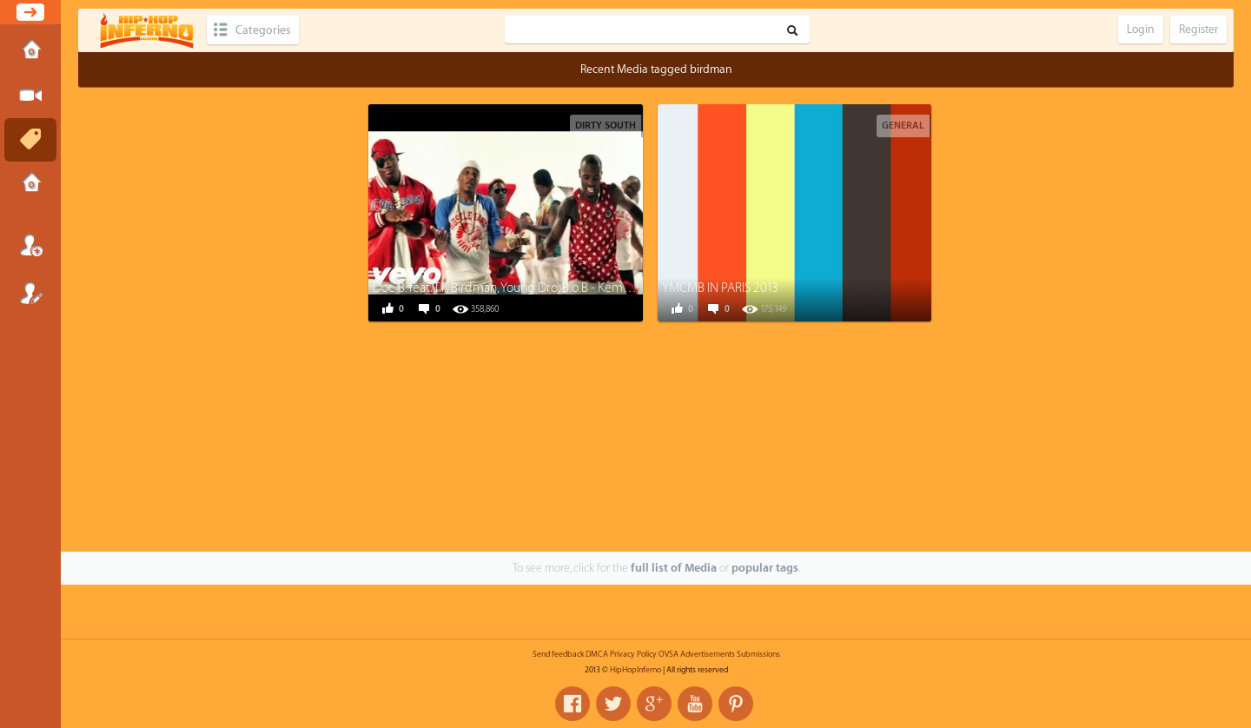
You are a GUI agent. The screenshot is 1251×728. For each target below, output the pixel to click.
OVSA (668, 654)
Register (30, 292)
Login (30, 245)
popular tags (764, 567)
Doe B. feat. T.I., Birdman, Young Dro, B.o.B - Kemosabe (514, 288)
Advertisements (707, 654)
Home (30, 51)
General (903, 125)
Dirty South (605, 125)
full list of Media (674, 567)
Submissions (30, 184)
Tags (30, 140)
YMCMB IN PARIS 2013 (720, 288)
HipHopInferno (635, 669)
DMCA (597, 654)
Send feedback (558, 654)
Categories (262, 29)
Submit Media (30, 95)
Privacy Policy (633, 654)
